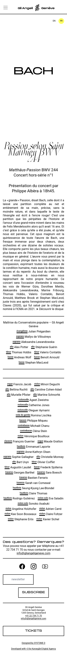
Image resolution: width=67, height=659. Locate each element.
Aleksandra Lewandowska (33, 342)
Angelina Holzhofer (21, 509)
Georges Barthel (19, 472)
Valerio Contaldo (47, 352)
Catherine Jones (33, 405)
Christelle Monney (50, 457)
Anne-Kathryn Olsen (33, 452)
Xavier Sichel (47, 519)
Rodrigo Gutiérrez (19, 498)
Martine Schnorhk (46, 394)
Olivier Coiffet (43, 462)
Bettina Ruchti (16, 389)
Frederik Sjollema (48, 467)
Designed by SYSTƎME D (33, 643)
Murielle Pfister (18, 394)
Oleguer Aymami (34, 410)
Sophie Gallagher (18, 457)
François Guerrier (19, 441)
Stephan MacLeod (33, 362)
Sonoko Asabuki (33, 503)
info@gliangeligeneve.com (33, 553)
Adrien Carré (50, 509)
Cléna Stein (33, 431)
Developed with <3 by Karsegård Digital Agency (33, 648)
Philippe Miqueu (33, 420)
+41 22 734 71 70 (33, 615)
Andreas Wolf (19, 357)
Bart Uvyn (20, 462)
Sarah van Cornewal (33, 483)
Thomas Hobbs (18, 352)
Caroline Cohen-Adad (46, 389)
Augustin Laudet (18, 467)
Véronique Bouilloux (33, 436)
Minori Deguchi (47, 384)
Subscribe (33, 592)
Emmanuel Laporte (33, 446)
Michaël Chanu (33, 426)
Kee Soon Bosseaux (20, 514)
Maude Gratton (50, 441)
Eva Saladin (50, 498)
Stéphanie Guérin (44, 347)
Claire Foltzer (50, 514)
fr (61, 21)
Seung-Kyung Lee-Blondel (33, 488)
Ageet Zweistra (33, 400)
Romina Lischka (33, 415)
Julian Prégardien (34, 331)
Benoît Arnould (46, 357)
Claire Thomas (33, 493)
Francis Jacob (19, 384)
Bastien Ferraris (33, 477)
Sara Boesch (49, 472)
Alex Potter (19, 347)
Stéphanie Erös (20, 519)
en (54, 21)
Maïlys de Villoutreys (33, 336)
